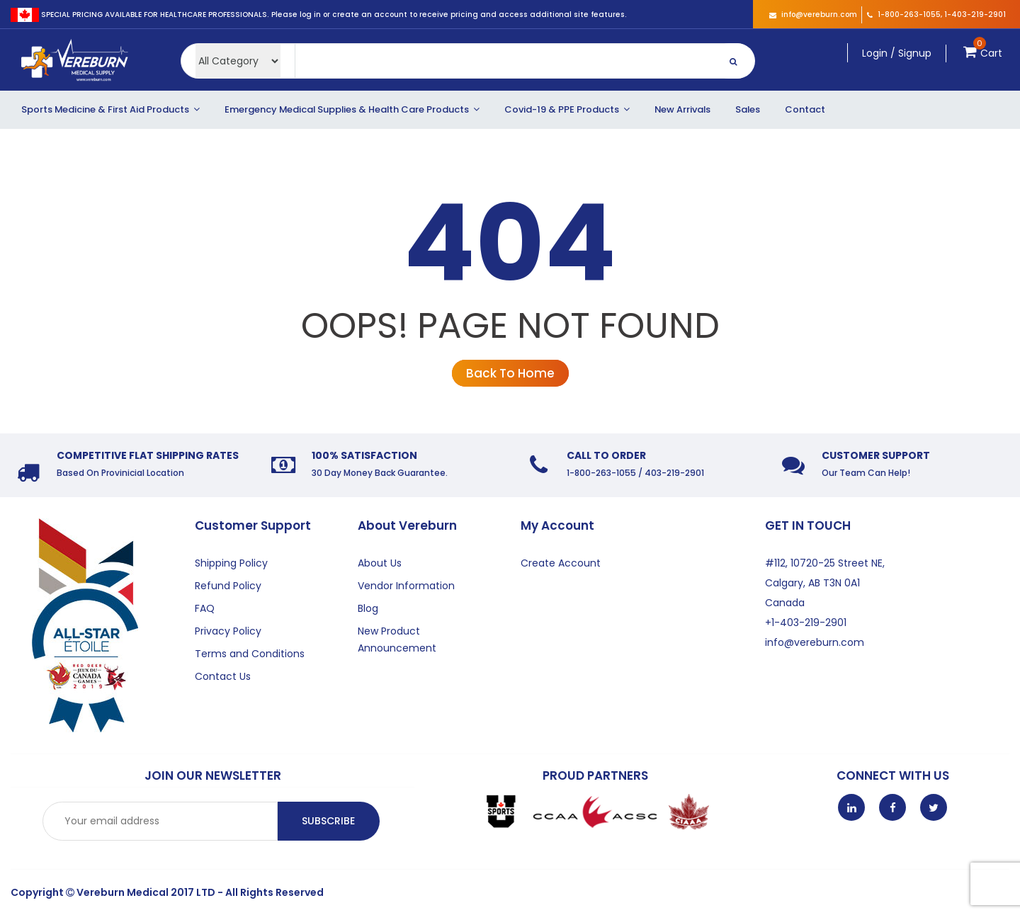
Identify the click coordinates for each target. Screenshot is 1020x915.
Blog (368, 608)
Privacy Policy (228, 631)
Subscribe (328, 821)
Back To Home (510, 373)
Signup (914, 53)
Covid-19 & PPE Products (567, 109)
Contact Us (223, 676)
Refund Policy (228, 586)
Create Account (561, 563)
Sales (747, 109)
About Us (380, 563)
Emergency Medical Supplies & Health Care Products (352, 109)
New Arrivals (682, 109)
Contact (805, 109)
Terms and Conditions (250, 654)
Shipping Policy (231, 563)
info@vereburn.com (813, 14)
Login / (878, 53)
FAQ (205, 608)
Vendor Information (406, 586)
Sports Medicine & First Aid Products (110, 109)
